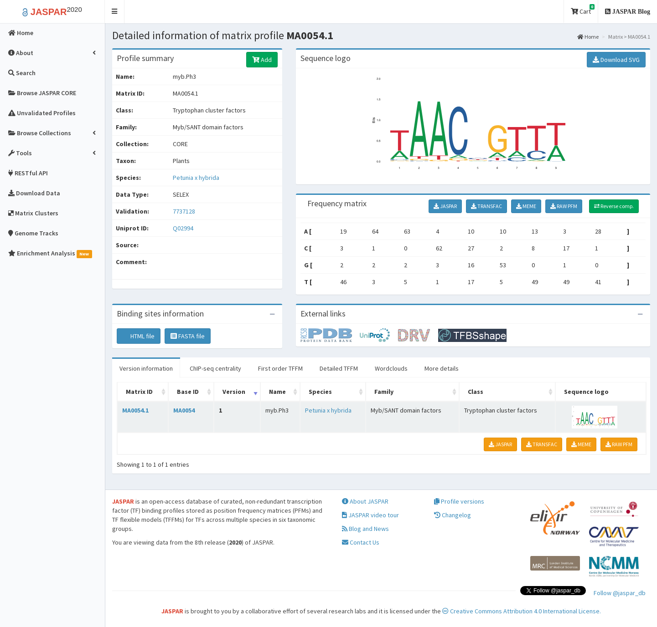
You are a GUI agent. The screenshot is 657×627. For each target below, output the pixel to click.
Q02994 (184, 228)
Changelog (452, 515)
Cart (583, 9)
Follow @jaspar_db (620, 593)
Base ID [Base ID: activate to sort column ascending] (188, 391)
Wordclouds (391, 368)
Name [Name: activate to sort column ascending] (277, 391)
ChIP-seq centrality (215, 368)
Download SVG (616, 60)
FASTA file (188, 336)
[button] (114, 11)
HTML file (139, 336)
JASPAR (445, 206)
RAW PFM (563, 206)
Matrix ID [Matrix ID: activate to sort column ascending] (139, 391)
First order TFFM (280, 368)
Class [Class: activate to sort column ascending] (475, 391)
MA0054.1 (135, 410)
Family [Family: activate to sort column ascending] (383, 391)
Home (588, 36)
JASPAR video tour (370, 515)
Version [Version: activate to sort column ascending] (233, 391)
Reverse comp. (614, 206)
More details (441, 368)
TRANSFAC (486, 206)
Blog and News (365, 529)
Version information (146, 368)
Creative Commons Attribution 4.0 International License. (521, 611)
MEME (526, 206)
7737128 (184, 211)
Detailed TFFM (339, 368)
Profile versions (459, 501)
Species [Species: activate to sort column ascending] (320, 391)
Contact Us (360, 542)
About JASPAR (365, 501)
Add (262, 60)
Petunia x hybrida (196, 177)
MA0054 (184, 410)
